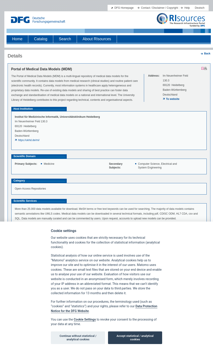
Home (17, 39)
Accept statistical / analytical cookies (134, 337)
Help (187, 7)
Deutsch (199, 7)
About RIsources (97, 39)
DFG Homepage (124, 7)
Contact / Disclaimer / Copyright (159, 7)
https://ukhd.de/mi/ (29, 140)
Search (65, 39)
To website (173, 99)
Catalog (40, 39)
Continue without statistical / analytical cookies (78, 337)
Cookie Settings (85, 319)
